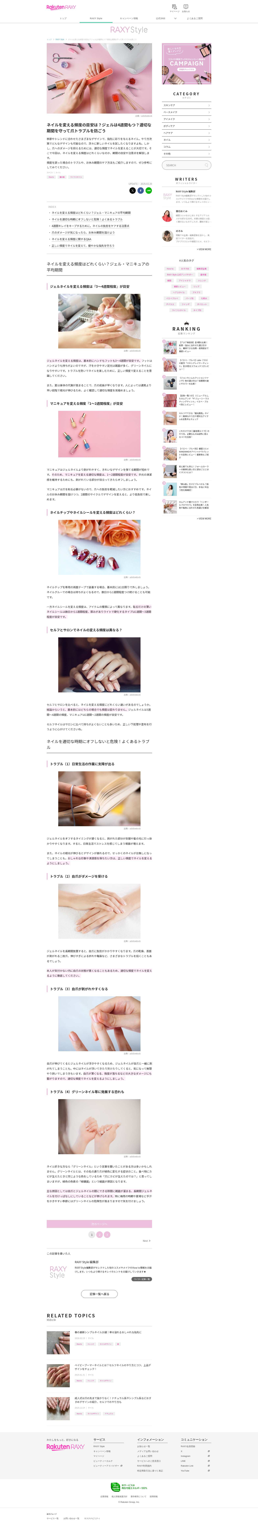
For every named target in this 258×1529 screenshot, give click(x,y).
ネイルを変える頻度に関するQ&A (71, 239)
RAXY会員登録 (188, 1446)
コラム (167, 146)
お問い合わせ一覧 (71, 1518)
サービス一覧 (53, 1518)
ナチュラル (109, 1413)
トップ (63, 18)
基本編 (62, 177)
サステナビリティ (92, 1518)
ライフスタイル (76, 177)
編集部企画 (201, 268)
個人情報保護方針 (119, 1496)
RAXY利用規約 (144, 1466)
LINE (183, 1461)
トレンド (91, 1344)
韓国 (169, 280)
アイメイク (169, 119)
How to (51, 177)
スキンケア (169, 105)
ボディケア (169, 126)
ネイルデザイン (105, 1344)
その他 (167, 153)
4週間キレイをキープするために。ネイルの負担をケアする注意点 (90, 226)
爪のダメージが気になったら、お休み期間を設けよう (83, 232)
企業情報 (104, 1496)
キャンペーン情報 (129, 18)
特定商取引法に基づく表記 (150, 1471)
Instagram (185, 1456)
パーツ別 (190, 298)
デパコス (170, 304)
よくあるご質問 (195, 18)
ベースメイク (170, 112)
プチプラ (196, 292)
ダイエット (202, 304)
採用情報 (154, 1496)
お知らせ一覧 (143, 1446)
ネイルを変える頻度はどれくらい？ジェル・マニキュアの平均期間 (91, 213)
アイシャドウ (185, 280)
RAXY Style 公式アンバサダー (180, 274)
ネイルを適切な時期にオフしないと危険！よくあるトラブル (87, 219)
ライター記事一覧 (142, 1279)
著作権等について (138, 1496)
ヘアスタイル (179, 292)
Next (146, 1240)
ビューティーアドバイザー (106, 1466)
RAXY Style (96, 18)
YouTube (185, 1471)
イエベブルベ (172, 298)
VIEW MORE (204, 249)
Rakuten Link (187, 1466)
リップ (196, 286)
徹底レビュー (180, 286)
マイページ (98, 1456)
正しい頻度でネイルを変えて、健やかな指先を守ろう (83, 246)
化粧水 (204, 298)
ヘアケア (168, 132)
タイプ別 (197, 310)
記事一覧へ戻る (99, 1294)
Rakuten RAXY (61, 7)
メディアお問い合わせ (148, 1451)
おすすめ (185, 268)
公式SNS (160, 18)
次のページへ (99, 1224)
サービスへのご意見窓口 (149, 1461)
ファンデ (186, 304)
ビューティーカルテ (103, 1461)
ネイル (58, 172)
